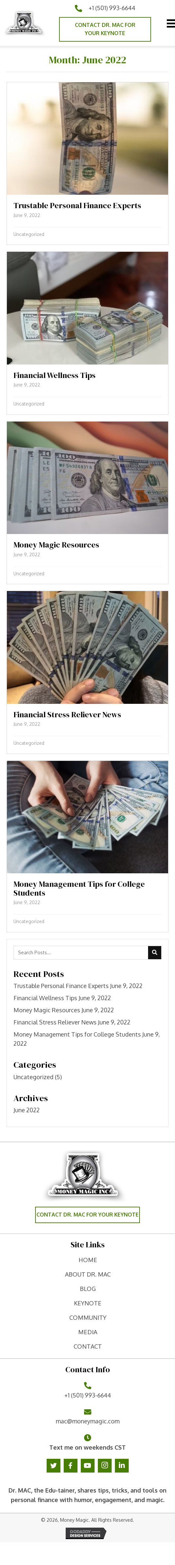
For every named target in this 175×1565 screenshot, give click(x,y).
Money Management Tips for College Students (77, 1034)
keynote (87, 1303)
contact (88, 1346)
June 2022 (26, 1110)
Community (87, 1317)
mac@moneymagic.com (88, 1421)
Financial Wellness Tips (45, 997)
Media (87, 1332)
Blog (88, 1288)
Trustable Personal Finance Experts (61, 985)
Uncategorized (28, 234)
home (87, 1259)
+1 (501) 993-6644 (112, 7)
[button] (105, 29)
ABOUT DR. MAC (88, 1274)
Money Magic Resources (46, 1010)
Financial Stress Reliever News (55, 1022)
